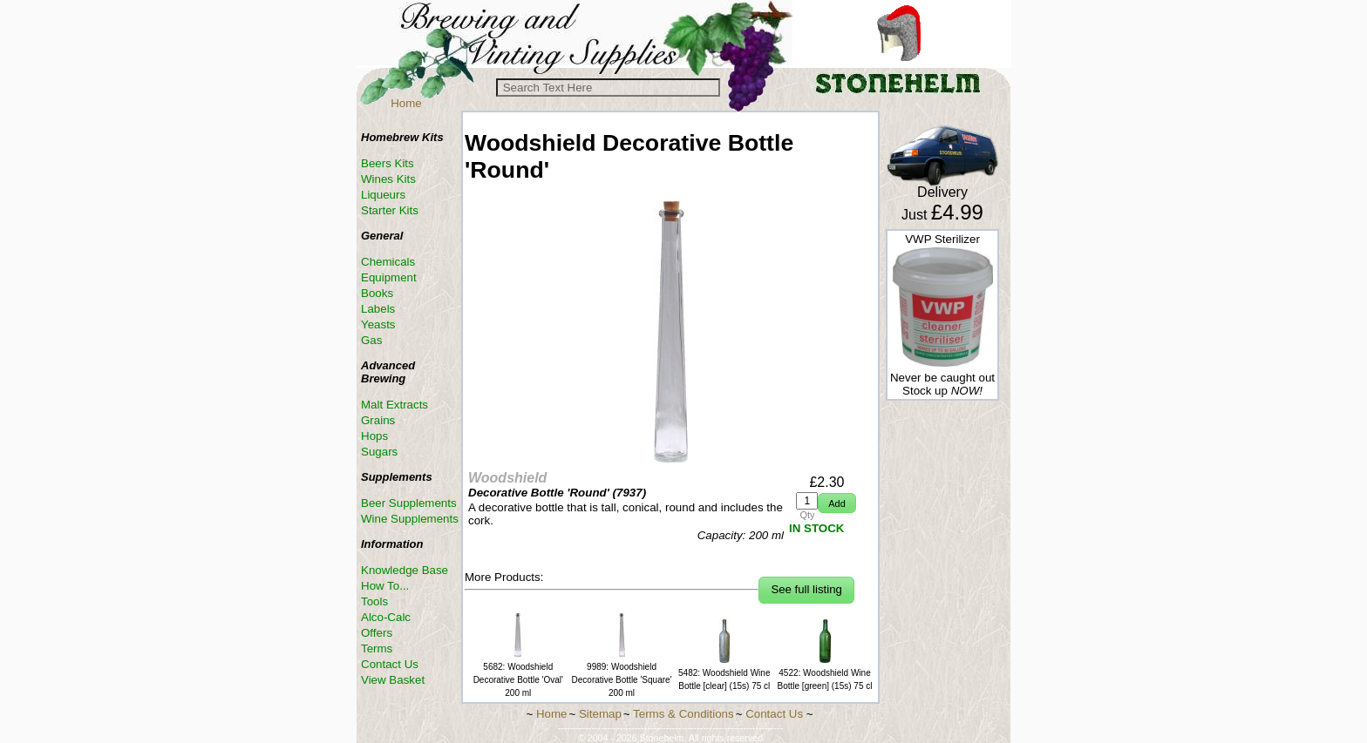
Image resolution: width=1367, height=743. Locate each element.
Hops (374, 435)
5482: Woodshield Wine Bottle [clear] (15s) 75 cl (724, 673)
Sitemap (600, 713)
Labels (378, 308)
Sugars (379, 451)
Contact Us (389, 664)
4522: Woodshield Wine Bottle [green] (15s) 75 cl (825, 673)
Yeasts (378, 324)
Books (377, 293)
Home (406, 103)
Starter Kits (389, 210)
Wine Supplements (410, 518)
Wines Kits (388, 179)
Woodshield (507, 477)
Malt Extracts (394, 404)
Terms (376, 648)
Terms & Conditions (683, 713)
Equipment (389, 277)
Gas (371, 340)
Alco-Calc (386, 617)
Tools (374, 601)
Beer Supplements (409, 503)
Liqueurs (383, 194)
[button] (836, 503)
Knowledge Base (404, 570)
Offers (376, 632)
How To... (385, 585)
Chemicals (388, 261)
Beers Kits (387, 163)
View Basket (393, 679)
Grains (378, 420)
